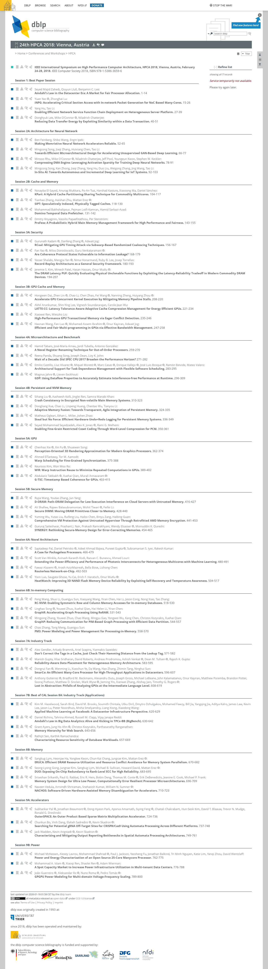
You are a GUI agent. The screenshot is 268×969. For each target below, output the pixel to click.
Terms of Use (27, 902)
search (55, 5)
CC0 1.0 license (84, 898)
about (69, 5)
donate (97, 5)
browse (40, 5)
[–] (215, 67)
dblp (27, 5)
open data (59, 898)
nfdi (81, 5)
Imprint (59, 902)
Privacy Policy (44, 902)
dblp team (65, 894)
